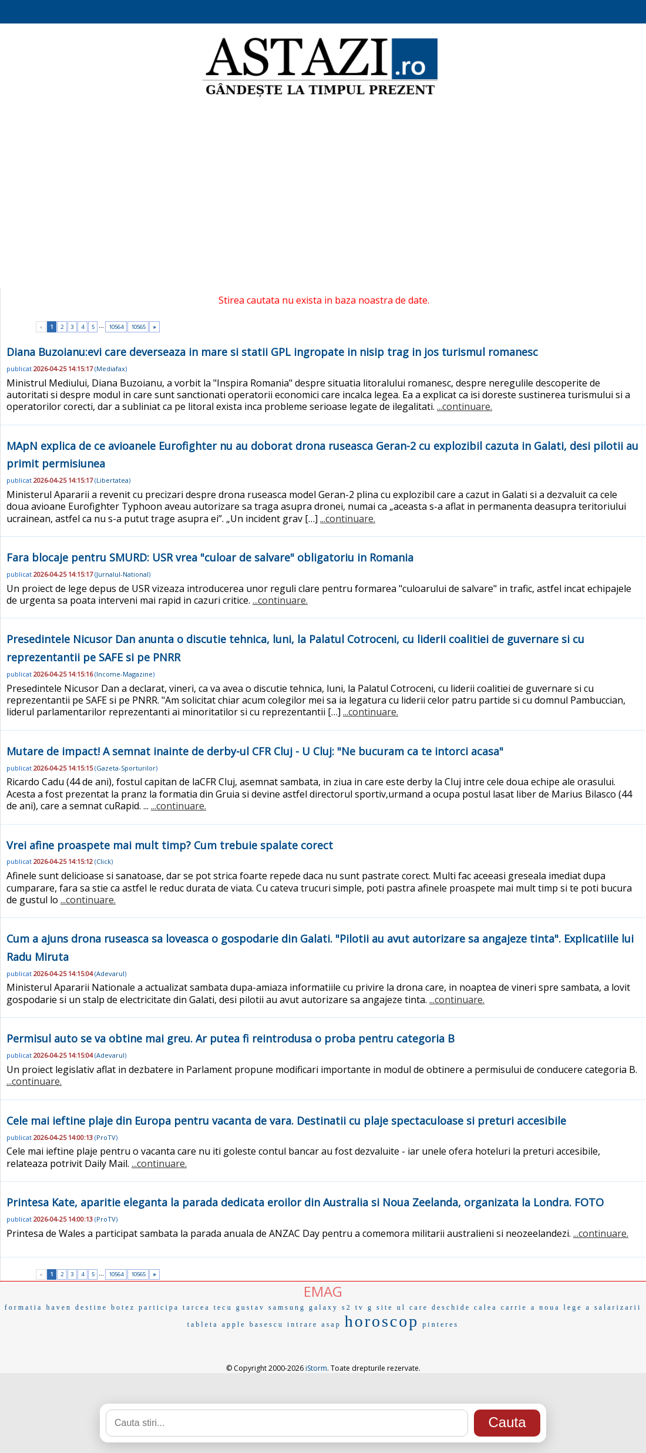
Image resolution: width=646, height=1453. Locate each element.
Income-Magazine (124, 674)
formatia (24, 1307)
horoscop (382, 1321)
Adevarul (110, 973)
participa (159, 1307)
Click (103, 861)
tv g (364, 1307)
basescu (267, 1324)
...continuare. (464, 406)
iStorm (316, 1368)
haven (59, 1307)
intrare (302, 1324)
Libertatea (112, 480)
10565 (138, 327)
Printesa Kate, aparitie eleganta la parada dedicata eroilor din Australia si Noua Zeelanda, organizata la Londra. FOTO (305, 1202)
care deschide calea (453, 1307)
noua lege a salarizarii (590, 1307)
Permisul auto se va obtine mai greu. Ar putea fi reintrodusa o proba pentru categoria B (230, 1038)
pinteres (440, 1324)
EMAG (323, 1291)
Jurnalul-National (122, 574)
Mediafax (110, 368)
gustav (250, 1307)
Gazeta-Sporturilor (126, 768)
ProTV (106, 1137)
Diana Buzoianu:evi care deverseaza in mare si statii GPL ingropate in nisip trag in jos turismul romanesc (272, 352)
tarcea (196, 1307)
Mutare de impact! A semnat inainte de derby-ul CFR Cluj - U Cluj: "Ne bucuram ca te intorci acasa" (254, 751)
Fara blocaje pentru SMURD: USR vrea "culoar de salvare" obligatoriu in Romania (209, 557)
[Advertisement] (323, 194)
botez (123, 1307)
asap (331, 1324)
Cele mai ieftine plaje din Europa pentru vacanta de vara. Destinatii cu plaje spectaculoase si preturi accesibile (286, 1121)
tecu (223, 1307)
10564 (116, 327)
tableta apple (216, 1324)
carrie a (518, 1307)
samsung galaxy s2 (310, 1307)
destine (91, 1307)
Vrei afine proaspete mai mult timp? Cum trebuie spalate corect (169, 845)
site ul (391, 1307)
